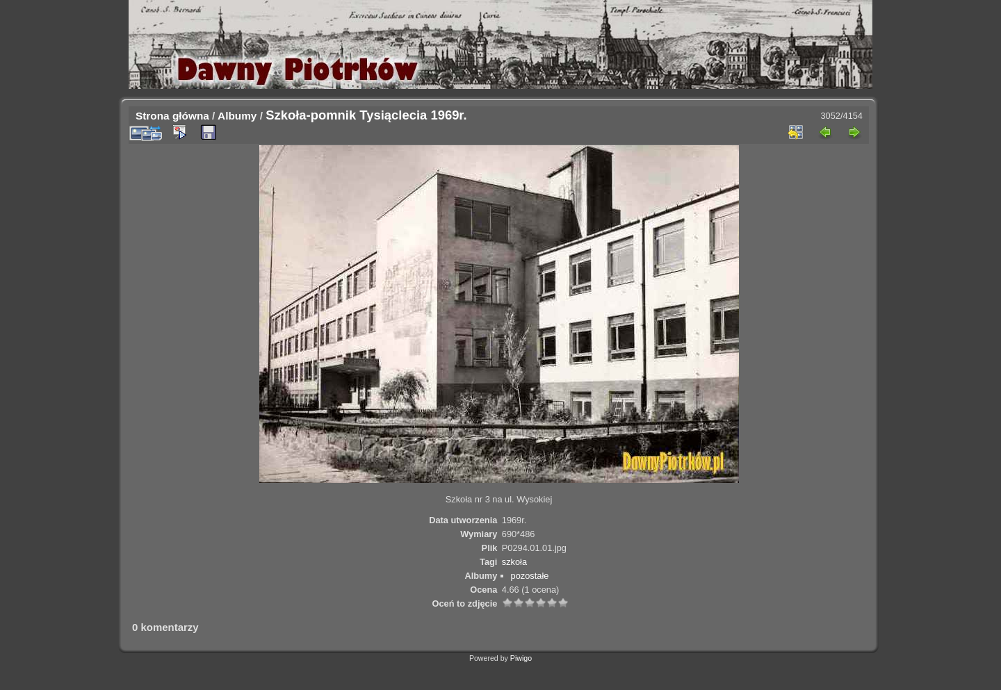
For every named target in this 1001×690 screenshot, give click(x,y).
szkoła (514, 562)
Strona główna (172, 116)
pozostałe (530, 575)
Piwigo (521, 658)
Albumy (237, 116)
